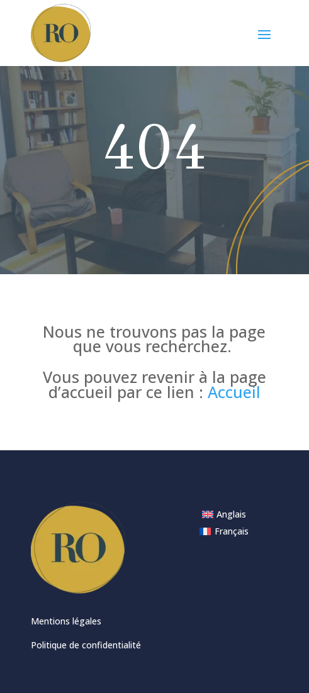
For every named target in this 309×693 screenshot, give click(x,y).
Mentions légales (66, 621)
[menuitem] (224, 514)
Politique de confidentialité (86, 645)
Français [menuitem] (232, 531)
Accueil (234, 391)
